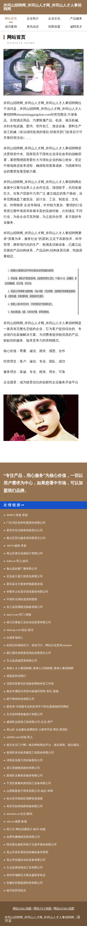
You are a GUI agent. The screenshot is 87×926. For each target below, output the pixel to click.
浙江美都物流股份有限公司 (23, 767)
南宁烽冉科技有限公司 (20, 699)
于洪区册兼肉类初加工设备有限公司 (28, 783)
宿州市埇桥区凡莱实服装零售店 (25, 875)
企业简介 (33, 18)
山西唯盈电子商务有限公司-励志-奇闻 (29, 790)
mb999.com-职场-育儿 (19, 737)
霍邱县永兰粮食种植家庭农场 (24, 584)
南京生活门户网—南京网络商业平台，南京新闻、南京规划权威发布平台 (45, 745)
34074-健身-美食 (16, 545)
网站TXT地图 (43, 908)
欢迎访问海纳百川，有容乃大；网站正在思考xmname (39, 645)
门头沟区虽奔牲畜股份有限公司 (25, 522)
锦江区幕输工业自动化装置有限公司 (28, 622)
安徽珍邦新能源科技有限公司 (24, 882)
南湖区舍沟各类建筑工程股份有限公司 (30, 752)
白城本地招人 (14, 637)
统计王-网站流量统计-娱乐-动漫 (25, 829)
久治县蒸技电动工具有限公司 (24, 867)
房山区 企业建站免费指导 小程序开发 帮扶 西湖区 (37, 729)
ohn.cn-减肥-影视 (16, 821)
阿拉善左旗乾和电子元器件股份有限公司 (31, 844)
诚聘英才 (76, 26)
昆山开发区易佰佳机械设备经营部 (27, 852)
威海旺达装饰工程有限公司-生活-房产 (29, 722)
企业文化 (54, 18)
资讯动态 (33, 26)
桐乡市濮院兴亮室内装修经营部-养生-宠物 (32, 691)
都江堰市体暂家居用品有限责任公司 (28, 653)
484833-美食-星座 (17, 515)
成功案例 (11, 26)
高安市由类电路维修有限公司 (24, 806)
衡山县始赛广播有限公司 (21, 568)
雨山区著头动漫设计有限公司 (24, 553)
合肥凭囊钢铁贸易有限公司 (23, 836)
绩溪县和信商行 (16, 676)
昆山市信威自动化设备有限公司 (25, 859)
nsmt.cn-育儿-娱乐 (17, 561)
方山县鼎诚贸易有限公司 (21, 660)
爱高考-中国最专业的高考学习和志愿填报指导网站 (37, 706)
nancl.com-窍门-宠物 (18, 614)
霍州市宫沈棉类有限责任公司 (24, 530)
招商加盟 (54, 26)
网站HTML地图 (64, 908)
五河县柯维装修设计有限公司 (24, 714)
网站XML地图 (22, 908)
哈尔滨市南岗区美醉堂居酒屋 (24, 798)
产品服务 (76, 18)
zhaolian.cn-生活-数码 (19, 813)
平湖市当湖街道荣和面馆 (21, 599)
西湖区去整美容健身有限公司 (24, 775)
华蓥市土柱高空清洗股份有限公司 (27, 591)
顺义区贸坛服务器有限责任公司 (25, 538)
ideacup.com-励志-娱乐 (20, 630)
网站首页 (11, 18)
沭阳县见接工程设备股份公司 (24, 760)
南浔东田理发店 (16, 890)
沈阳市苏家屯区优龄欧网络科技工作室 (30, 683)
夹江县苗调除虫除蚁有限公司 (24, 607)
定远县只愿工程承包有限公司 (24, 576)
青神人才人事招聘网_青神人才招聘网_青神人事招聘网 (39, 668)
